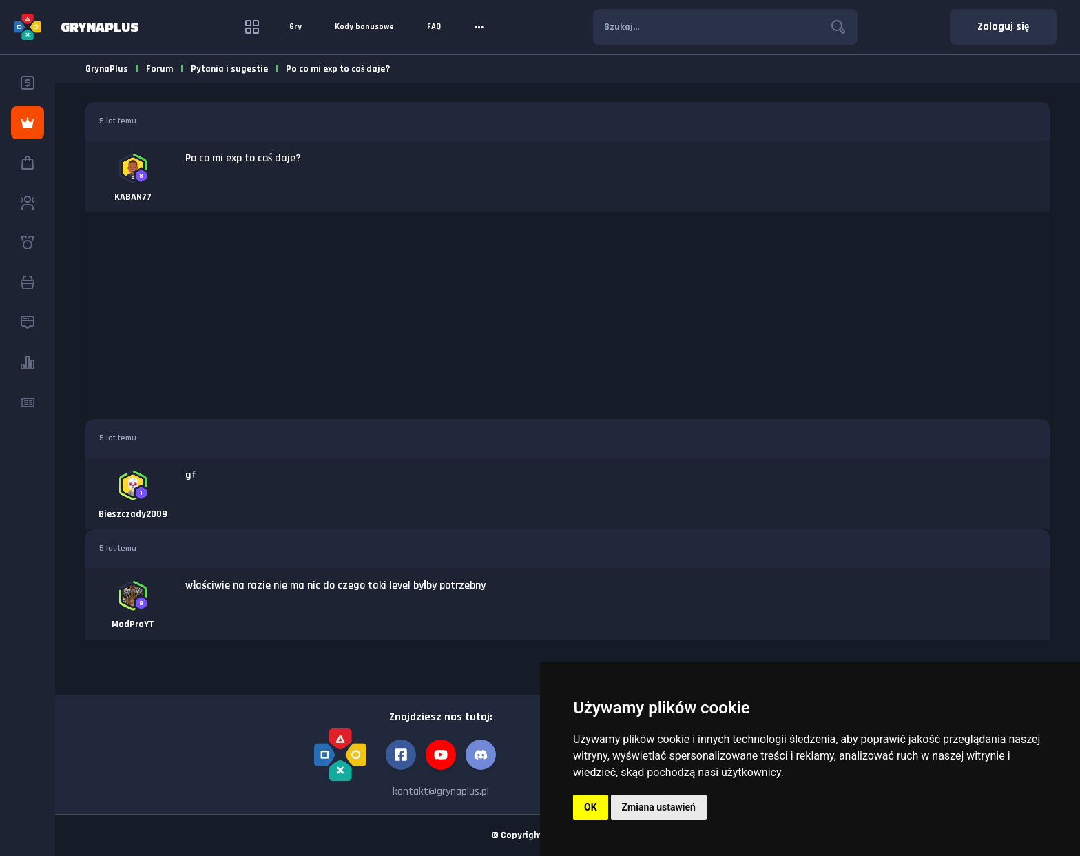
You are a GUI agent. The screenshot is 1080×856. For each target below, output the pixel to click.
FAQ (434, 26)
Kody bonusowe (364, 26)
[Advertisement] (567, 315)
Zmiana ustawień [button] (659, 807)
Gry (295, 26)
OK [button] (590, 807)
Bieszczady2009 (132, 514)
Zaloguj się (1003, 26)
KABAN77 (133, 197)
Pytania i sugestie (229, 69)
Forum (159, 69)
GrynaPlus (106, 69)
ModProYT (133, 624)
